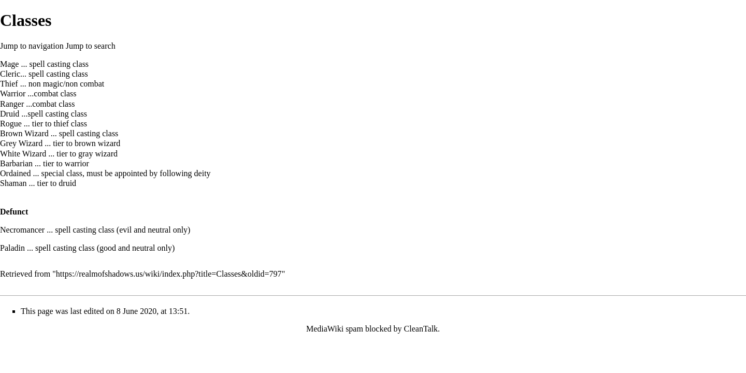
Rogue (11, 123)
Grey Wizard (21, 143)
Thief (9, 83)
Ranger (12, 103)
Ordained (15, 173)
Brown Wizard (24, 133)
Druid (9, 113)
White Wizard (23, 153)
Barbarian (16, 163)
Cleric (10, 73)
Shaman (13, 183)
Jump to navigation (32, 45)
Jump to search (91, 45)
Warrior (12, 93)
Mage (9, 64)
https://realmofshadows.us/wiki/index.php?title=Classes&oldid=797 (169, 273)
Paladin (12, 247)
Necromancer (22, 229)
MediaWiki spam (334, 328)
